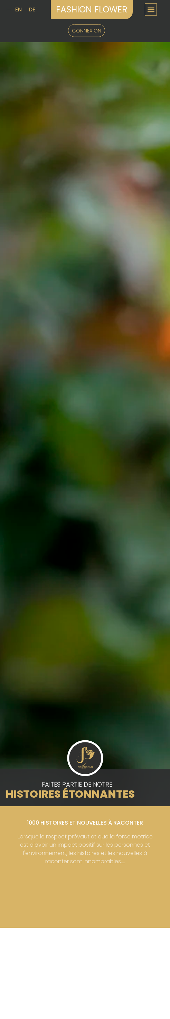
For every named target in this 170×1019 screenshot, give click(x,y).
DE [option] (32, 9)
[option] (18, 9)
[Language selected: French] (22, 9)
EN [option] (18, 9)
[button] (151, 9)
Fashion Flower (92, 9)
